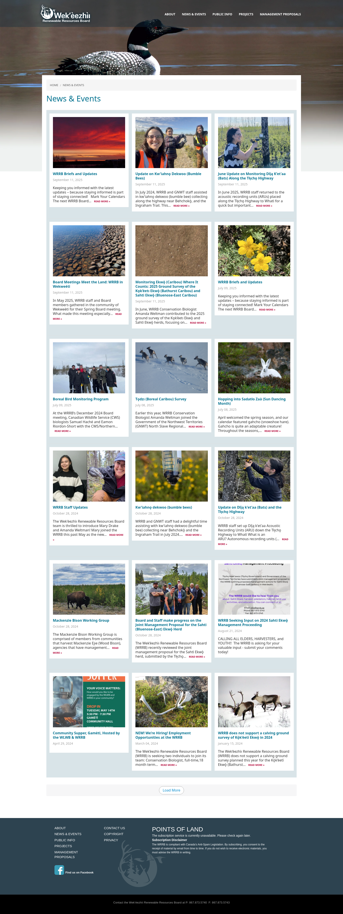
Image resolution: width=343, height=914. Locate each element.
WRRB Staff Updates (70, 507)
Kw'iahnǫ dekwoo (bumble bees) (163, 507)
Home (54, 85)
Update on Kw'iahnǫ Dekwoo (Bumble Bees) (168, 176)
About (170, 14)
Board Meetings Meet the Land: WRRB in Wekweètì (88, 284)
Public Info (222, 14)
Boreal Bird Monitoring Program (81, 399)
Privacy (111, 840)
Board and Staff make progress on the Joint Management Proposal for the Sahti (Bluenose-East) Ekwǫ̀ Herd (170, 625)
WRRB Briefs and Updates (75, 173)
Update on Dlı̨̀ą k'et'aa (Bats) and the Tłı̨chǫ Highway (250, 509)
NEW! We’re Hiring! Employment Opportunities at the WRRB (163, 735)
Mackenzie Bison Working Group (81, 620)
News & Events (194, 14)
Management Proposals (280, 14)
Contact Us (114, 828)
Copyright (113, 834)
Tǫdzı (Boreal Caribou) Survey (160, 399)
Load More (171, 790)
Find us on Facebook (79, 872)
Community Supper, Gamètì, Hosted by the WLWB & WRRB (86, 735)
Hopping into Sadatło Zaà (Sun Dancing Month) (252, 401)
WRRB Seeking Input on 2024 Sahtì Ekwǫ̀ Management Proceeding (253, 622)
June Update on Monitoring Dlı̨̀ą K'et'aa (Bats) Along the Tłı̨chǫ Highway (252, 176)
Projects (246, 14)
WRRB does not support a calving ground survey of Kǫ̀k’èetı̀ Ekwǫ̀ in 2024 (253, 735)
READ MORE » (102, 201)
